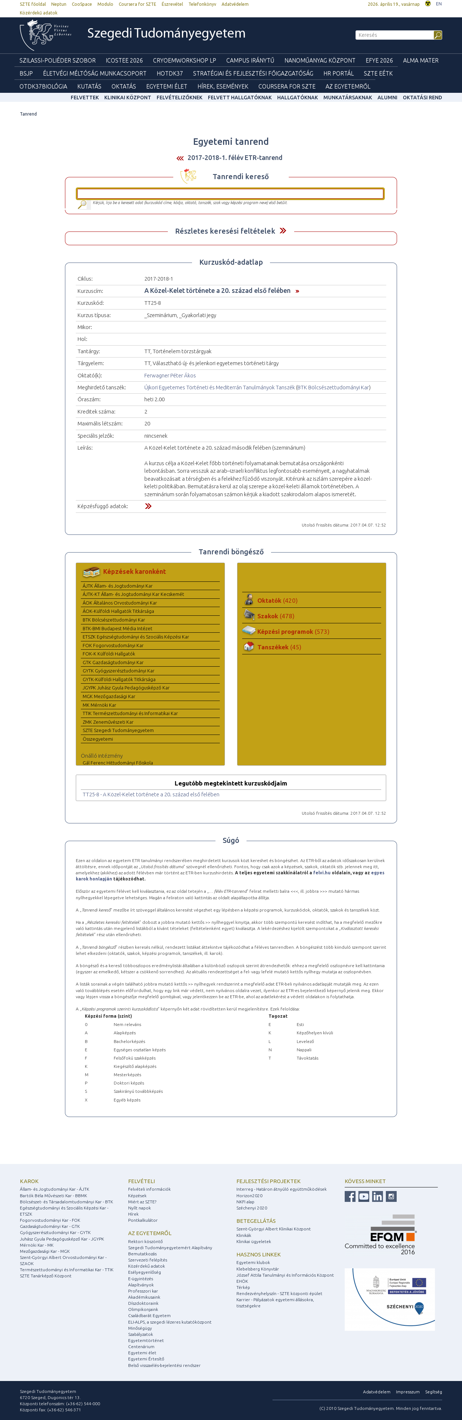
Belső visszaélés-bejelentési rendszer (164, 1365)
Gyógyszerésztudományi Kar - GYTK (55, 1232)
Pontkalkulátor (143, 1220)
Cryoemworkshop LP (184, 60)
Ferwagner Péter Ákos (170, 375)
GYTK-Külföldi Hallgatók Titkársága (119, 679)
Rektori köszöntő (145, 1241)
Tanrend (28, 114)
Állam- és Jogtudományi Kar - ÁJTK (54, 1189)
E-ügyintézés (140, 1278)
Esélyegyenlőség (144, 1272)
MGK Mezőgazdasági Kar (109, 696)
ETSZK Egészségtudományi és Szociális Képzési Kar (136, 636)
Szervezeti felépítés (147, 1259)
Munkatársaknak (347, 97)
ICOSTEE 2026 (124, 60)
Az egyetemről (149, 1233)
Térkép (243, 1287)
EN (439, 3)
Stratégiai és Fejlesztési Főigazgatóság (253, 73)
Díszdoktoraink (143, 1303)
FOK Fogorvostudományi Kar (113, 645)
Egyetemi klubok (253, 1262)
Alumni (387, 97)
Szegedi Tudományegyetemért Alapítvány (170, 1247)
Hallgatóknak (297, 97)
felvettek (85, 97)
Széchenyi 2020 (251, 1207)
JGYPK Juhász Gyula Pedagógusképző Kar (126, 687)
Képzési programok (293, 631)
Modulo (105, 4)
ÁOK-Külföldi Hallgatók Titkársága (118, 611)
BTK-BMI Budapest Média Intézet (117, 628)
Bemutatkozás (142, 1253)
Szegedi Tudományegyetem (166, 34)
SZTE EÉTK (378, 73)
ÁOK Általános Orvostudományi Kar (120, 602)
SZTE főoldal (33, 4)
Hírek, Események (222, 86)
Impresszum (408, 1391)
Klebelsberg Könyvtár (257, 1269)
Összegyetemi (98, 738)
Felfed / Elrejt (283, 230)
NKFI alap (245, 1201)
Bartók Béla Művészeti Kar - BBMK (53, 1195)
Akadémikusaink (144, 1297)
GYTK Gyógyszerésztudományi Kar (118, 670)
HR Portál (338, 73)
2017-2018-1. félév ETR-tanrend (235, 157)
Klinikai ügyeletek (253, 1241)
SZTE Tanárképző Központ (45, 1275)
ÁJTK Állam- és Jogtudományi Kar (118, 585)
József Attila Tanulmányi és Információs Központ (285, 1275)
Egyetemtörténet (146, 1340)
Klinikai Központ (127, 97)
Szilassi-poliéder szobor (57, 60)
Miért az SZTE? (142, 1201)
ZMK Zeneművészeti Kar (108, 721)
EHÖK (242, 1281)
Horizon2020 (249, 1195)
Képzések (137, 1195)
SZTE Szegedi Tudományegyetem (118, 730)
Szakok (276, 615)
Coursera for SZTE (137, 4)
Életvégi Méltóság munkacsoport (95, 73)
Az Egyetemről (348, 86)
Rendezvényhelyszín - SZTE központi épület (279, 1293)
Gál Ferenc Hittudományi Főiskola (118, 762)
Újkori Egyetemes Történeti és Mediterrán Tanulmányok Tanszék (219, 387)
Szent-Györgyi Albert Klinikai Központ (273, 1228)
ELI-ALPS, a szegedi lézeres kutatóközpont (170, 1322)
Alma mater (421, 60)
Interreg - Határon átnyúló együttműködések (281, 1189)
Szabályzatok (140, 1334)
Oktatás (124, 86)
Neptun (58, 4)
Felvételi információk (149, 1189)
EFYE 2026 (379, 60)
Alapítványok (141, 1284)
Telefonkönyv (202, 4)
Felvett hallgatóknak (240, 97)
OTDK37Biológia (43, 86)
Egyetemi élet (166, 86)
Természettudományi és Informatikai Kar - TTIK (66, 1269)
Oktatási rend (422, 97)
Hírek (133, 1214)
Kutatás (89, 86)
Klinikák (243, 1235)
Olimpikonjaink (143, 1309)
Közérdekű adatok (38, 12)
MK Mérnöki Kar (99, 704)
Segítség (433, 1391)
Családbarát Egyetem (149, 1315)
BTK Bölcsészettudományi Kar (333, 387)
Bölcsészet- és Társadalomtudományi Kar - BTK (66, 1201)
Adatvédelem (235, 4)
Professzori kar (143, 1291)
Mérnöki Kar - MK (36, 1245)
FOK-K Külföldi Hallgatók (109, 653)
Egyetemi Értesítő (146, 1358)
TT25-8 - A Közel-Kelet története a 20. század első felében (151, 794)
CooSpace (82, 4)
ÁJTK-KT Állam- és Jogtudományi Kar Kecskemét (133, 594)
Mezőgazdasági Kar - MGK (45, 1251)
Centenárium (141, 1346)
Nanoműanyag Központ (320, 60)
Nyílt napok (139, 1207)
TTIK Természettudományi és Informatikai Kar (130, 713)
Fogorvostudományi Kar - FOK (50, 1220)
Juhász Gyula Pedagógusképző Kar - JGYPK (62, 1239)
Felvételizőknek (179, 97)
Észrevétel (172, 4)
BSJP (26, 73)
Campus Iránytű (250, 60)
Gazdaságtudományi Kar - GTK (50, 1226)
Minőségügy (140, 1328)
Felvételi (141, 1181)
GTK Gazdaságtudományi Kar (113, 662)
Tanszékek (279, 647)
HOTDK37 (170, 73)
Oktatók (277, 600)
